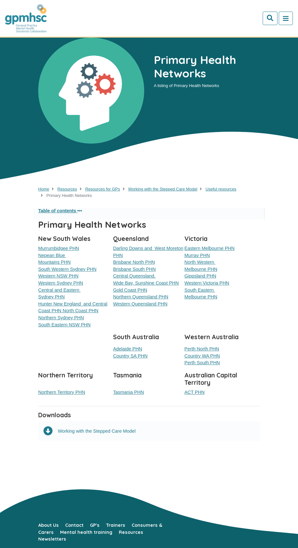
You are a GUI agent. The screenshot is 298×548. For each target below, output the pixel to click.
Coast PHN (167, 283)
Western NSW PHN (58, 275)
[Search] (270, 18)
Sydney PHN (51, 296)
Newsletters (52, 539)
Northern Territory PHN (61, 392)
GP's (95, 525)
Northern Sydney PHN (61, 317)
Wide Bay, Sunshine (134, 283)
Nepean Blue (52, 255)
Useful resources (221, 189)
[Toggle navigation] (286, 18)
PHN (163, 296)
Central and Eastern (59, 290)
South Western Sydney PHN (67, 269)
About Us (48, 525)
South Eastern (199, 290)
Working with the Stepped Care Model (162, 189)
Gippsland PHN (200, 275)
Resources (67, 189)
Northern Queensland (136, 296)
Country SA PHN (130, 355)
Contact (74, 525)
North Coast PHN (80, 310)
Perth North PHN (201, 348)
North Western (199, 262)
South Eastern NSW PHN (64, 324)
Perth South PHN (202, 362)
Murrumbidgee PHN (58, 248)
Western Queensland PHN (140, 303)
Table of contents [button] (60, 210)
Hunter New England (60, 303)
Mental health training (86, 532)
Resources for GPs (102, 189)
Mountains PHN (54, 262)
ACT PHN (194, 392)
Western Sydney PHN (60, 283)
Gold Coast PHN (130, 290)
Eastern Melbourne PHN (209, 248)
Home (43, 189)
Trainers (115, 525)
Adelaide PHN (127, 348)
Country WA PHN (202, 355)
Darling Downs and (134, 248)
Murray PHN (197, 255)
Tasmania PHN (128, 392)
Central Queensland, (134, 275)
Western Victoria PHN (206, 283)
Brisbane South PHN (134, 269)
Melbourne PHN (200, 269)
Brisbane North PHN (134, 262)
